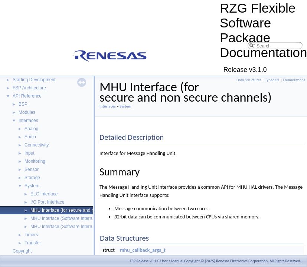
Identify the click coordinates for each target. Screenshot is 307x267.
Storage (32, 177)
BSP (23, 104)
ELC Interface (44, 194)
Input (30, 153)
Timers (31, 234)
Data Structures (248, 80)
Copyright (22, 251)
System (32, 185)
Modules (27, 112)
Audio (30, 136)
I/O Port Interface (47, 202)
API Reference (27, 96)
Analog (31, 128)
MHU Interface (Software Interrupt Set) (68, 226)
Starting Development (34, 79)
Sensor (32, 169)
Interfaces (28, 120)
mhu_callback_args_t (143, 250)
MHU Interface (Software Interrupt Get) (68, 218)
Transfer (33, 242)
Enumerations (294, 80)
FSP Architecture (29, 87)
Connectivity (37, 145)
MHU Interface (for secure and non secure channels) (82, 210)
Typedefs (272, 80)
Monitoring (35, 161)
